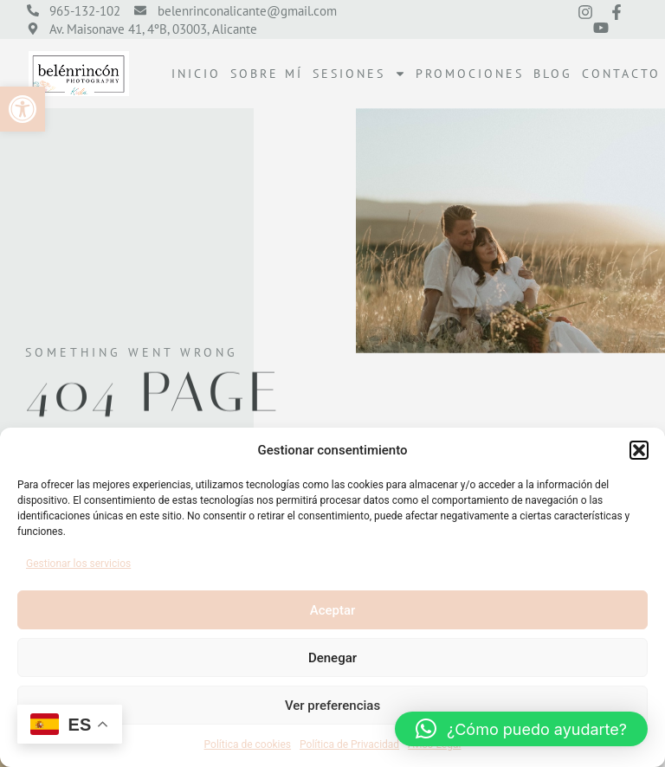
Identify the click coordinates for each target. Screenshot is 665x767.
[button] (22, 109)
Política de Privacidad (349, 744)
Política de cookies (248, 744)
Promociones (470, 73)
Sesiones (359, 73)
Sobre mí (266, 73)
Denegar (332, 658)
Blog (552, 73)
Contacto (621, 73)
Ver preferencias (332, 705)
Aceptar (333, 610)
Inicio (196, 73)
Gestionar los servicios (78, 564)
